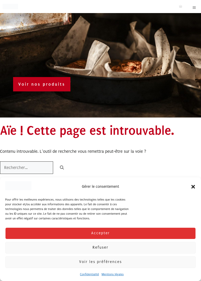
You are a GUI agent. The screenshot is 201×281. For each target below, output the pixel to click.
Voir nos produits (41, 84)
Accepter (100, 233)
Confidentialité (89, 274)
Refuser (100, 247)
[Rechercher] (61, 168)
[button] (193, 186)
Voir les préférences (100, 262)
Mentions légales (113, 274)
